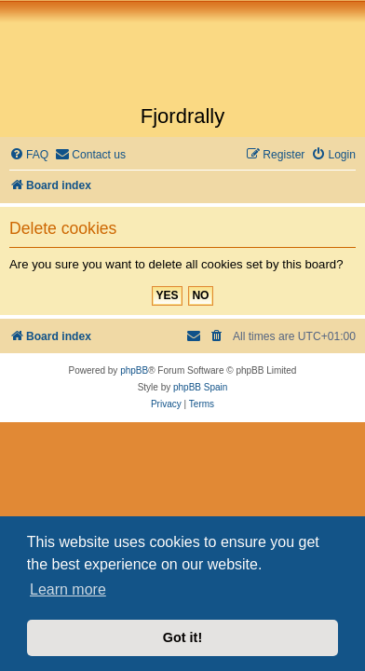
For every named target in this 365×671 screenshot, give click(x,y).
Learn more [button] (68, 589)
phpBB (134, 370)
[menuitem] (28, 155)
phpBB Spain (200, 387)
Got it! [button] (182, 637)
